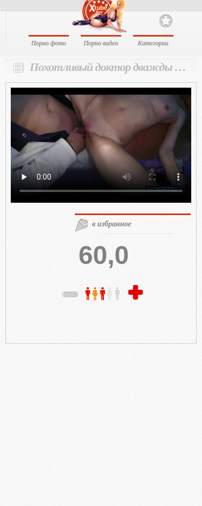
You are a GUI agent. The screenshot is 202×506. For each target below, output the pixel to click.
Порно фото (48, 43)
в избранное (111, 224)
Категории (153, 43)
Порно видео (100, 43)
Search (184, 20)
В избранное (165, 21)
